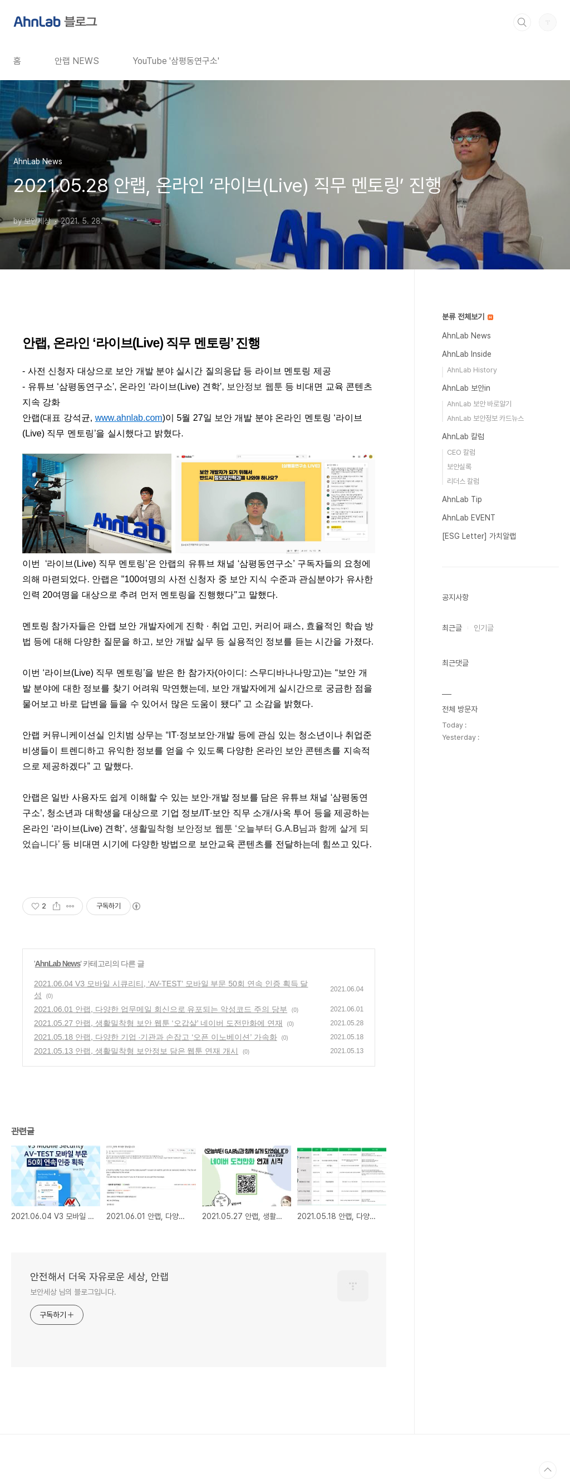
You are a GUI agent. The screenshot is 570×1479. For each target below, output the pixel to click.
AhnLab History (472, 370)
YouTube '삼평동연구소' (175, 61)
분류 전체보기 (467, 316)
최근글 (452, 627)
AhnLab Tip (462, 499)
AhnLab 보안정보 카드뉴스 (485, 418)
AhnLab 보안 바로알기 (479, 404)
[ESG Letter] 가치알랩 (479, 536)
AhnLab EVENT (468, 517)
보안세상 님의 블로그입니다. (73, 1292)
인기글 (484, 627)
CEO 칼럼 (461, 452)
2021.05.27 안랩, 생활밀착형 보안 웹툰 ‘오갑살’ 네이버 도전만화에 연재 (158, 1023)
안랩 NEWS (77, 61)
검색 (522, 22)
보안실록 (459, 467)
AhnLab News (58, 963)
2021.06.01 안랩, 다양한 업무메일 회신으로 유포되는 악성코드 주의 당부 (160, 1009)
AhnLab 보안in (466, 388)
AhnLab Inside (467, 354)
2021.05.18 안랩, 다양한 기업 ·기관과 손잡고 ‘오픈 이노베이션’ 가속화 (155, 1037)
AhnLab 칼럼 (463, 436)
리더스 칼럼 (463, 481)
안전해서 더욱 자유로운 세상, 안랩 (99, 1277)
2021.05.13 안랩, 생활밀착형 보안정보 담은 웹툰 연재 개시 (136, 1050)
